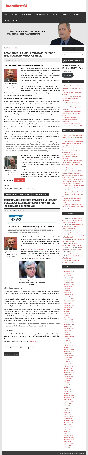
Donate (55, 15)
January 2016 (68, 418)
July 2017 (67, 381)
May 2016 (67, 410)
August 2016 (68, 404)
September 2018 (69, 355)
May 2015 (67, 429)
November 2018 (69, 351)
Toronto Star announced (36, 249)
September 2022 (69, 328)
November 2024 (69, 284)
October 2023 (68, 303)
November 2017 (69, 372)
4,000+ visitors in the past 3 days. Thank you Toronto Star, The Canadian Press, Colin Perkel (29, 54)
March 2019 (67, 343)
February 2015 (68, 435)
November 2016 (69, 397)
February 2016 (68, 416)
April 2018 (67, 362)
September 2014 (69, 444)
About (6, 15)
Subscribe (67, 75)
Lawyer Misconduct (25, 194)
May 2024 (67, 288)
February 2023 (68, 320)
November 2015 (69, 423)
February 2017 (68, 391)
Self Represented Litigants (40, 194)
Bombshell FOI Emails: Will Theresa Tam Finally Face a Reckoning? (71, 119)
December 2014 (69, 437)
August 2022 (68, 330)
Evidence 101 (66, 15)
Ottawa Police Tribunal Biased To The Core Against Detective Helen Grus (73, 137)
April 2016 (67, 412)
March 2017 (67, 389)
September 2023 (69, 305)
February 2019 (68, 345)
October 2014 (68, 441)
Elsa (65, 260)
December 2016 (69, 395)
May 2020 (67, 332)
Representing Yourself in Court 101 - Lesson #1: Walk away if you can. (72, 194)
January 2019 (68, 347)
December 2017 (69, 370)
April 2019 (67, 341)
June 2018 (67, 360)
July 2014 (67, 448)
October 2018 (68, 353)
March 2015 (67, 433)
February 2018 (68, 366)
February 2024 (68, 294)
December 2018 (69, 349)
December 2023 (69, 299)
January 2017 (68, 393)
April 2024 (67, 290)
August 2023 (68, 307)
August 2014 (68, 446)
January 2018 (68, 368)
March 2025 (67, 276)
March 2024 (67, 292)
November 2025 (69, 271)
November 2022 (69, 324)
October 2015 (68, 425)
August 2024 (68, 286)
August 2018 (68, 357)
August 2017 (68, 378)
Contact (14, 15)
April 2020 (67, 334)
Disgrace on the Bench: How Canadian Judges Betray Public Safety (71, 113)
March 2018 (67, 364)
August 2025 (68, 273)
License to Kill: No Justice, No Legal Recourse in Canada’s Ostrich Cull (72, 88)
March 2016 (67, 414)
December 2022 (69, 322)
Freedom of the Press (11, 194)
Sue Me (15, 20)
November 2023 (69, 301)
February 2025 (68, 278)
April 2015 (67, 431)
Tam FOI (6, 20)
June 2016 (67, 408)
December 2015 (69, 420)
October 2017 (68, 374)
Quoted (76, 15)
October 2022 (68, 326)
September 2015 (69, 427)
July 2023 (67, 309)
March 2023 (67, 318)
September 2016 (69, 402)
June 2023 (67, 311)
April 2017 (67, 387)
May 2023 (67, 313)
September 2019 (69, 336)
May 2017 (67, 385)
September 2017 (69, 376)
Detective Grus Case (42, 15)
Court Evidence (26, 15)
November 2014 (69, 439)
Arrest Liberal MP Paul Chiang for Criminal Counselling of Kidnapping (72, 98)
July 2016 (67, 406)
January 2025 (68, 280)
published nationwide (34, 160)
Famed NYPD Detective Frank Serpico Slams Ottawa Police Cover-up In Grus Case (73, 207)
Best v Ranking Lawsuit (11, 354)
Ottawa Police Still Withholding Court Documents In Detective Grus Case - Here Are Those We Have (73, 181)
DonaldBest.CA (16, 5)
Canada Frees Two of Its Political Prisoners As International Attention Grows (73, 188)
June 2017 (67, 383)
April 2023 (67, 315)
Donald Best (18, 60)
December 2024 (69, 282)
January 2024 (68, 297)
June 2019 (67, 339)
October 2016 (68, 399)
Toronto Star (33, 341)
